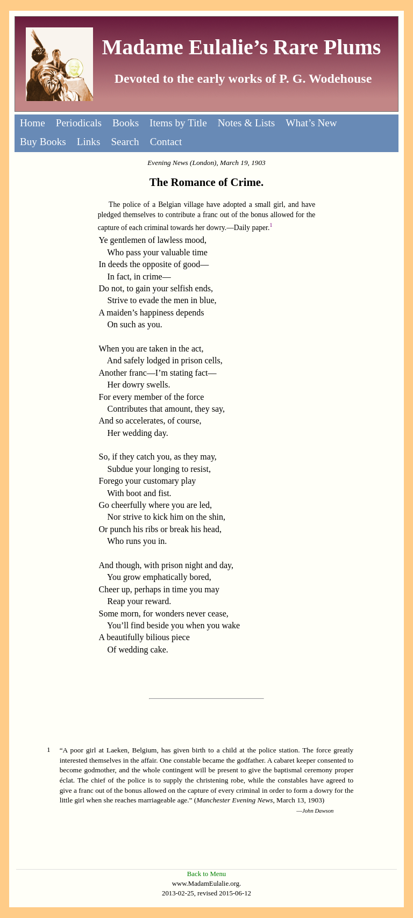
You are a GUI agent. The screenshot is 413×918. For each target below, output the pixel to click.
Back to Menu (206, 874)
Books (125, 122)
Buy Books (43, 141)
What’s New (311, 122)
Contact (166, 141)
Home (32, 122)
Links (89, 141)
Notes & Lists (246, 122)
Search (125, 141)
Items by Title (178, 122)
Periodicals (79, 122)
